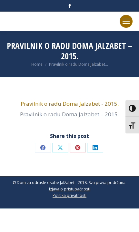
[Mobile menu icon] (126, 21)
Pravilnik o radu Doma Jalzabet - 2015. (70, 103)
